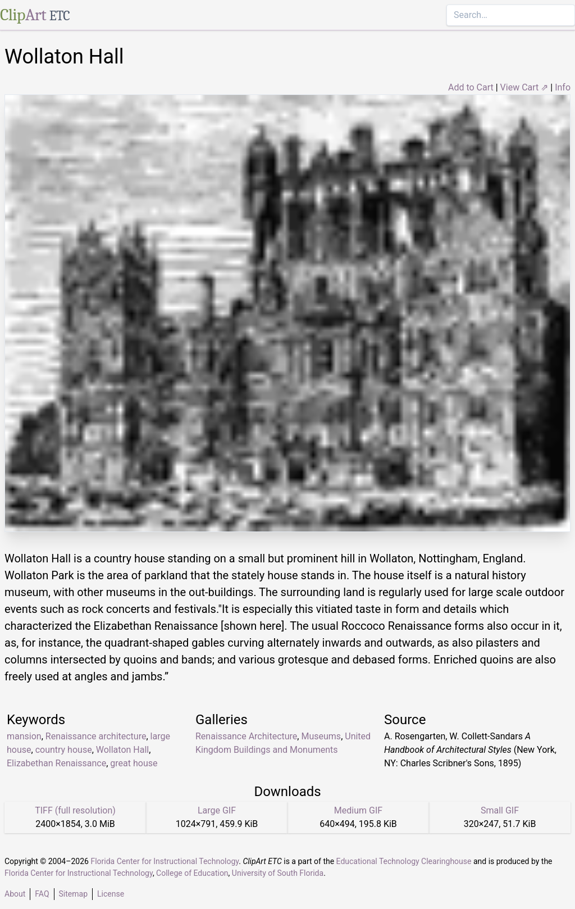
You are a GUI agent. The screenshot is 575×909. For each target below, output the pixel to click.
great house (133, 763)
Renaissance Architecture (246, 736)
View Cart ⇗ (524, 87)
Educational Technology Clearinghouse (404, 861)
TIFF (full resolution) (75, 810)
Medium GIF (358, 810)
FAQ (42, 893)
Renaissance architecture (96, 736)
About (14, 893)
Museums (321, 736)
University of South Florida (277, 873)
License (110, 893)
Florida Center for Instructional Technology (164, 861)
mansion (24, 736)
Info (563, 87)
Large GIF (217, 810)
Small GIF (500, 810)
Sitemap (73, 893)
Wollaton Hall (122, 749)
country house (63, 749)
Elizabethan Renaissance (56, 763)
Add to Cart (471, 87)
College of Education (192, 873)
